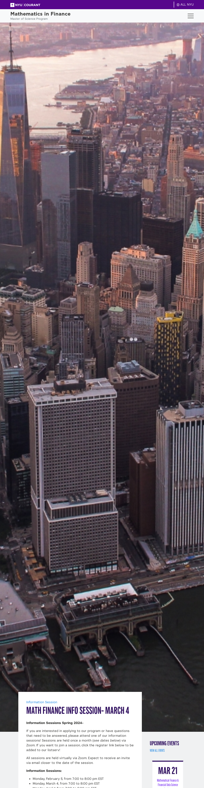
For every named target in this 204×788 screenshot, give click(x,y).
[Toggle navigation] (191, 16)
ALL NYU (185, 4)
